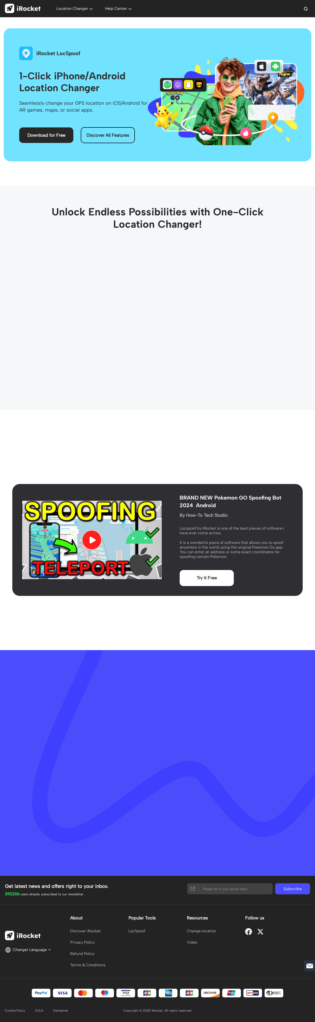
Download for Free (46, 135)
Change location (201, 931)
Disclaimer (60, 1010)
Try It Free (207, 578)
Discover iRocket (85, 931)
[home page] (24, 9)
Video (192, 942)
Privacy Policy (82, 942)
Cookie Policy (15, 1010)
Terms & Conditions (88, 965)
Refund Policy (82, 953)
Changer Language (28, 949)
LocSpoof (136, 931)
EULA (39, 1010)
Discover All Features (107, 135)
